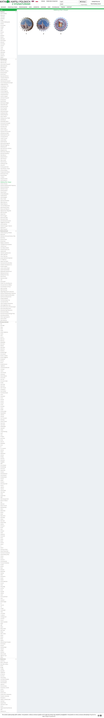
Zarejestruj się (96, 1)
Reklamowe (8, 659)
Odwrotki (36, 7)
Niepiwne (43, 7)
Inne (49, 7)
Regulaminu (93, 714)
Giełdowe (8, 11)
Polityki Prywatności (50, 716)
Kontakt (69, 7)
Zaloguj (82, 1)
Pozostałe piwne (12, 7)
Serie (30, 7)
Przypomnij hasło (96, 4)
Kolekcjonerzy (8, 59)
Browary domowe (8, 322)
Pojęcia (63, 7)
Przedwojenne (23, 7)
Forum (43, 1)
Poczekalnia (55, 7)
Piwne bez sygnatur (51, 1)
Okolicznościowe (8, 231)
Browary (3, 7)
